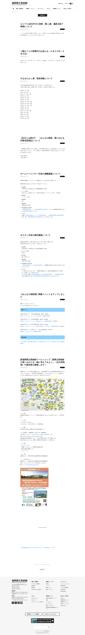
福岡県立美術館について (51, 598)
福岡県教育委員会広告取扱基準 (35, 216)
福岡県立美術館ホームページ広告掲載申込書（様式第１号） (36, 209)
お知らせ (62, 598)
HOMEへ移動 (19, 3)
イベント (48, 585)
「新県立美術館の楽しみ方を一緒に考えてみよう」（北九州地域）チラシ (36, 547)
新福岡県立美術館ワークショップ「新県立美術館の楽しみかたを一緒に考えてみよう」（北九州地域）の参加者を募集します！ (42, 362)
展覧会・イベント (50, 581)
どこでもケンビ (49, 603)
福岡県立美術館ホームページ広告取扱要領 (35, 215)
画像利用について (64, 601)
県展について (49, 587)
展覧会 (47, 583)
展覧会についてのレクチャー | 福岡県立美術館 (30, 331)
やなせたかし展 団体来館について (36, 78)
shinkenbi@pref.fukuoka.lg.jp (32, 464)
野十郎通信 (63, 589)
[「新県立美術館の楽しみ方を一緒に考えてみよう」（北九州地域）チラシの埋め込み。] (42, 527)
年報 (47, 600)
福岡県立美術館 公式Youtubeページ (21, 603)
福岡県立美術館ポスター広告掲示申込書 (32, 265)
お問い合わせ (63, 605)
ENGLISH (61, 3)
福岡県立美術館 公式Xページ (16, 603)
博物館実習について (65, 600)
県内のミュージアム (65, 603)
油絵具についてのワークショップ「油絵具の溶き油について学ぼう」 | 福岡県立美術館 (39, 326)
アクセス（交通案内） (36, 583)
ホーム (13, 8)
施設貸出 (33, 587)
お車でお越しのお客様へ (36, 589)
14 (42, 564)
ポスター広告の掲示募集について (35, 235)
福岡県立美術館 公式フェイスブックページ (13, 603)
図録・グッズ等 (49, 605)
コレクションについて (65, 583)
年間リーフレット (49, 589)
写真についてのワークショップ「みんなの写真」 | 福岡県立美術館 (35, 315)
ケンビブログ (49, 601)
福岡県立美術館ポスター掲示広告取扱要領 (41, 274)
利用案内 (33, 585)
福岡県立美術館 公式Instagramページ (18, 603)
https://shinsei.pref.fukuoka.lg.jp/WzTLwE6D (33, 436)
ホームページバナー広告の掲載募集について (40, 174)
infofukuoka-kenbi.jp (16, 588)
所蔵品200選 (63, 591)
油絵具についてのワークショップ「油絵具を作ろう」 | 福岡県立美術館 (36, 321)
